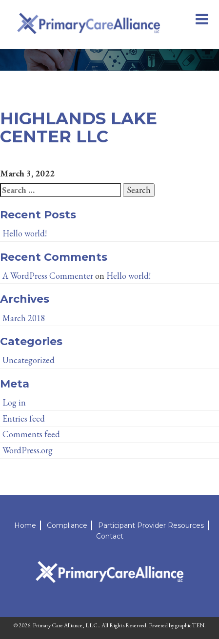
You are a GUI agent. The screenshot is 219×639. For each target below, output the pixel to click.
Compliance (67, 525)
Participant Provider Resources (151, 525)
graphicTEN (189, 625)
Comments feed (31, 434)
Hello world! (24, 233)
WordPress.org (27, 450)
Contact (109, 536)
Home (25, 525)
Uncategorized (28, 360)
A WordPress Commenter (47, 275)
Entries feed (23, 418)
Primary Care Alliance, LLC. (66, 625)
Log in (14, 402)
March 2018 (23, 318)
